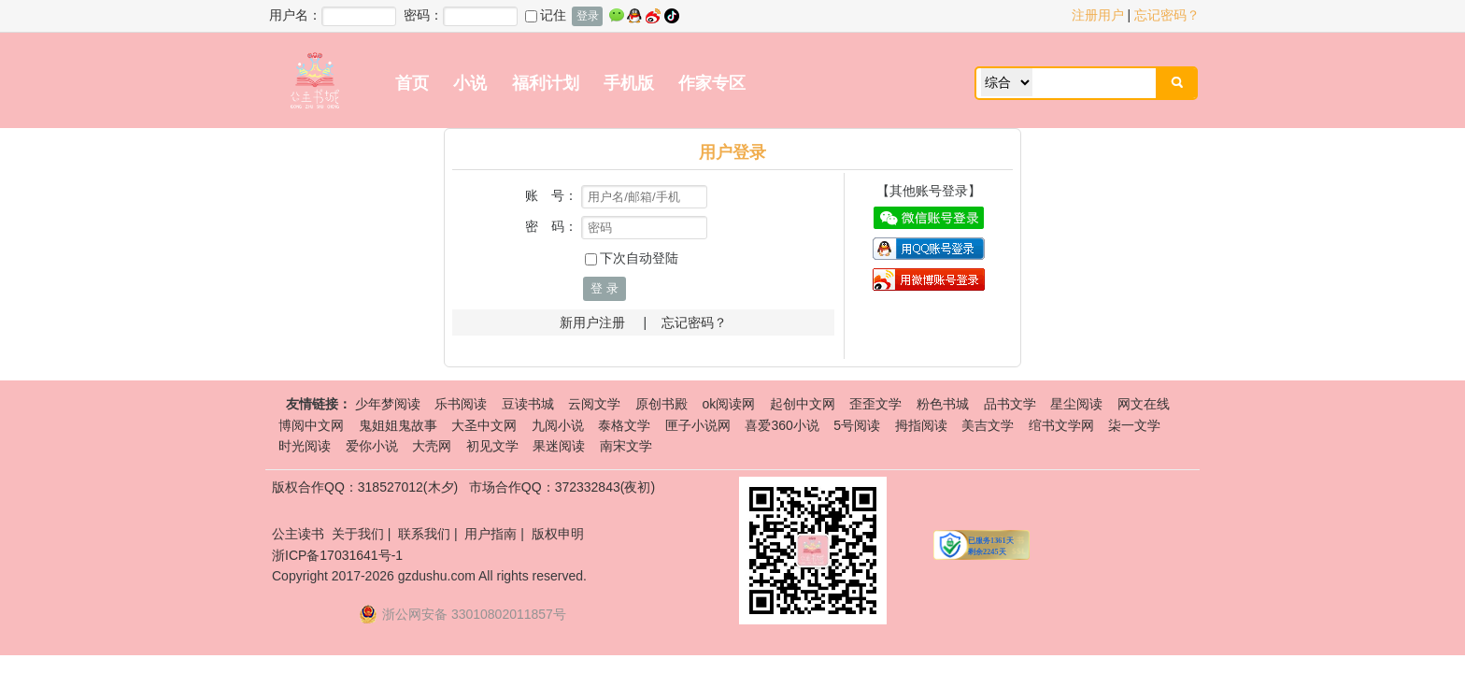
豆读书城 (528, 403)
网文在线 (1143, 403)
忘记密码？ (1167, 14)
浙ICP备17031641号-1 (337, 555)
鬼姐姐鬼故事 (398, 425)
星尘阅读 (1076, 403)
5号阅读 (856, 425)
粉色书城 (943, 403)
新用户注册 (592, 322)
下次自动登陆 (631, 258)
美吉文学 (987, 425)
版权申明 (558, 533)
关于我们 (358, 533)
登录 (587, 15)
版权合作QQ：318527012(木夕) (365, 487)
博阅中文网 (311, 425)
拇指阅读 (921, 425)
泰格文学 (624, 425)
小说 (470, 83)
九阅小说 (558, 425)
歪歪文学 (875, 403)
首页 (412, 83)
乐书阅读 (460, 403)
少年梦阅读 (387, 403)
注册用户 (1098, 14)
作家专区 (712, 83)
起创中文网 (802, 403)
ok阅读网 (728, 403)
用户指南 (490, 533)
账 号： (551, 195)
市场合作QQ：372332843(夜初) (562, 487)
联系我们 (424, 533)
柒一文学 (1134, 425)
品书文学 (1010, 403)
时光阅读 (304, 445)
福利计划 (545, 83)
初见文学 (492, 445)
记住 (545, 14)
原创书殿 (661, 403)
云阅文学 (594, 403)
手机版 (629, 83)
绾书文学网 (1061, 425)
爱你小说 (372, 445)
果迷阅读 (559, 445)
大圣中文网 (484, 425)
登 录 (604, 288)
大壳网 (431, 445)
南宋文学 (626, 445)
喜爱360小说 (781, 425)
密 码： (551, 226)
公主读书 (298, 533)
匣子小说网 (698, 425)
